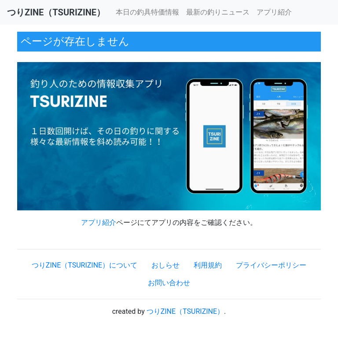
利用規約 (208, 265)
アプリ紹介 (274, 12)
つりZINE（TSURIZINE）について (84, 265)
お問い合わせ (169, 283)
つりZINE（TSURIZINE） (185, 311)
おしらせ (165, 265)
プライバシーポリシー (271, 265)
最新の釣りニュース (218, 12)
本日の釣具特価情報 (147, 12)
